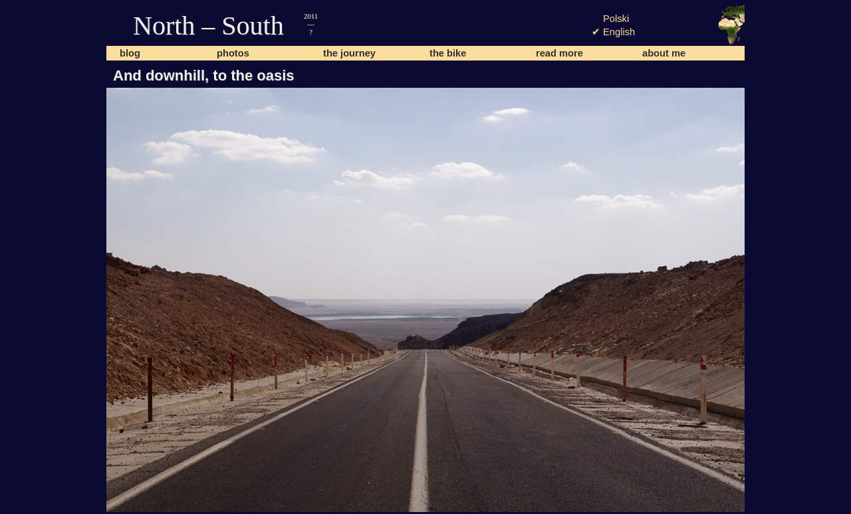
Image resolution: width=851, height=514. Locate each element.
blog (130, 53)
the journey (349, 53)
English (619, 32)
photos (233, 53)
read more (559, 53)
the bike (447, 53)
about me (663, 53)
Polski (616, 18)
